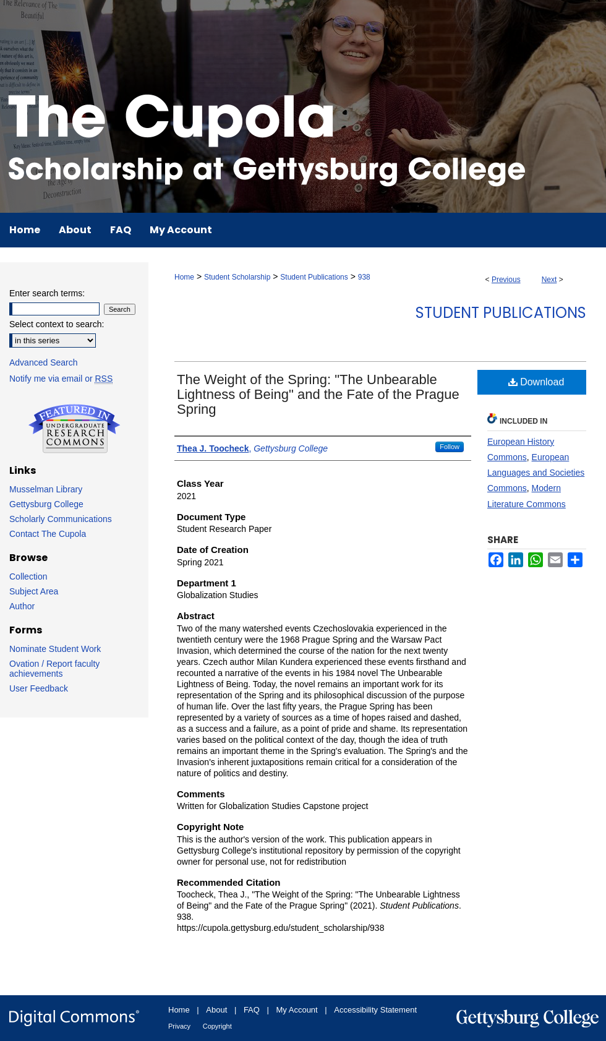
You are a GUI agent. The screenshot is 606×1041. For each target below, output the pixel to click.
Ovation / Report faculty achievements (54, 669)
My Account (297, 1009)
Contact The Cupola (47, 534)
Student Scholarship (237, 277)
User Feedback (38, 688)
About (216, 1009)
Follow (449, 446)
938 (364, 277)
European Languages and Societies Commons (535, 472)
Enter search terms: (47, 293)
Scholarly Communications (60, 519)
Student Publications (314, 277)
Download (536, 382)
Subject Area (33, 591)
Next (549, 279)
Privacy (179, 1026)
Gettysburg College (46, 504)
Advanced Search (43, 362)
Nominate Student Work (55, 649)
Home (184, 277)
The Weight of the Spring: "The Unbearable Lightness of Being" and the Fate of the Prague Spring (318, 394)
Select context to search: (56, 324)
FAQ (252, 1009)
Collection (28, 576)
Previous (506, 279)
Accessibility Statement (375, 1009)
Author (22, 606)
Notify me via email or (61, 378)
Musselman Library (45, 489)
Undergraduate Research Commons (74, 429)
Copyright (217, 1026)
